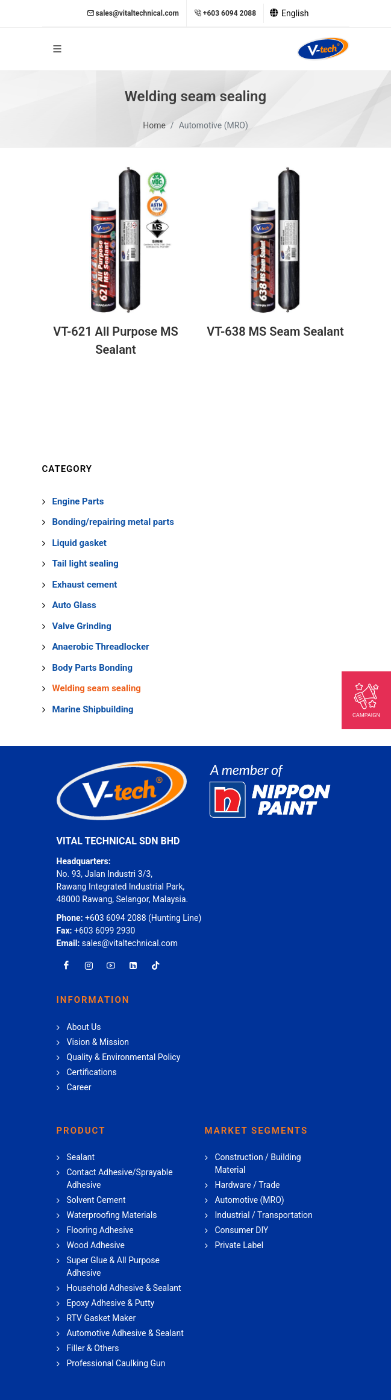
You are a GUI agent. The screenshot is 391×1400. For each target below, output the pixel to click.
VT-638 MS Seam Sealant (275, 331)
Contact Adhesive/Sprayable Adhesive (120, 1178)
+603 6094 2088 (225, 13)
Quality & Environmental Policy (124, 1057)
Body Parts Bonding (92, 667)
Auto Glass (74, 605)
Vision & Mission (98, 1042)
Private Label (239, 1245)
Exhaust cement (84, 584)
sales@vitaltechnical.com (133, 13)
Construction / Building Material (258, 1163)
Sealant (81, 1157)
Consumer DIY (242, 1230)
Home (154, 125)
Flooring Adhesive (100, 1230)
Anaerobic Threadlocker (100, 646)
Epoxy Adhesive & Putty (111, 1303)
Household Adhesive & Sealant (124, 1288)
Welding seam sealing (96, 688)
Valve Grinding (81, 626)
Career (79, 1087)
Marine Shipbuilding (93, 709)
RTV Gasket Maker (101, 1318)
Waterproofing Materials (112, 1215)
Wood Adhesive (96, 1245)
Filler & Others (93, 1348)
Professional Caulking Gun (116, 1363)
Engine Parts (78, 501)
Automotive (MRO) (213, 125)
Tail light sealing (85, 563)
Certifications (92, 1072)
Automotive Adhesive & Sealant (125, 1333)
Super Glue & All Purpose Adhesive (113, 1266)
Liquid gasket (79, 543)
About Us (84, 1027)
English (289, 13)
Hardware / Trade (247, 1185)
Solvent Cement (96, 1200)
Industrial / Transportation (264, 1215)
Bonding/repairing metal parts (113, 521)
